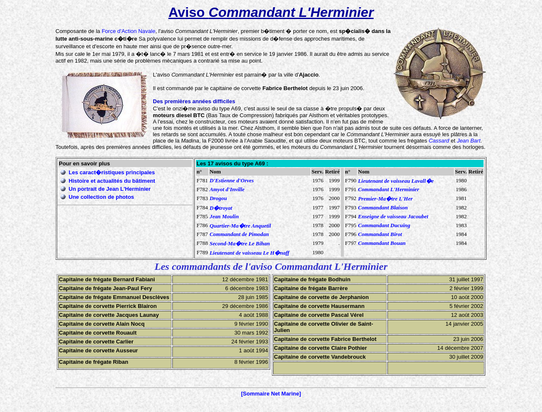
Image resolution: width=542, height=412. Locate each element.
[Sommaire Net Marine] (271, 393)
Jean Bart (469, 140)
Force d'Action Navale (128, 31)
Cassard (439, 140)
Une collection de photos (101, 197)
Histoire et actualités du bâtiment (112, 181)
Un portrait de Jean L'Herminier (110, 189)
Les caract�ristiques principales (112, 172)
